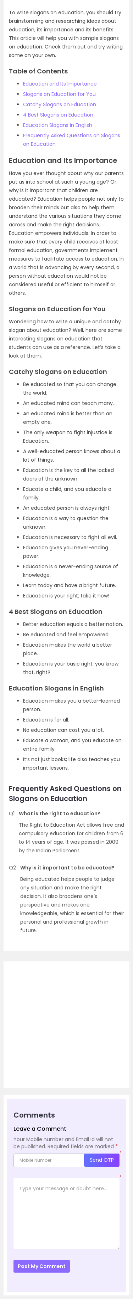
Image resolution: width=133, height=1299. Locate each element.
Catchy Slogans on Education (59, 104)
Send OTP (102, 1160)
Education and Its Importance (60, 83)
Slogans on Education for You (59, 94)
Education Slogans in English (57, 125)
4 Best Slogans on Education (58, 114)
